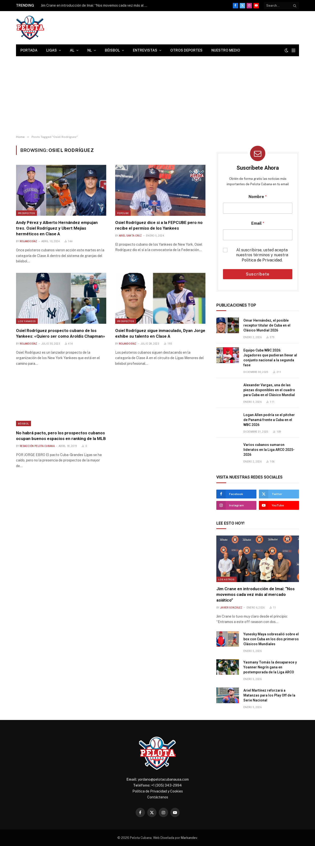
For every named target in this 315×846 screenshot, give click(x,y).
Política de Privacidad (262, 260)
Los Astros (226, 579)
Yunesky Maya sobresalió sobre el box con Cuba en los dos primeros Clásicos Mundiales (271, 639)
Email (257, 223)
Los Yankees (27, 321)
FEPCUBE (123, 213)
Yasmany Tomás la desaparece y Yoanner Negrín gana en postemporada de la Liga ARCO (270, 667)
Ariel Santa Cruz (130, 235)
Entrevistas (145, 50)
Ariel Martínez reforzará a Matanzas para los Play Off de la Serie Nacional (269, 695)
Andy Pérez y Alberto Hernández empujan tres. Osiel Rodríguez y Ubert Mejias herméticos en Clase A (57, 228)
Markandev (189, 838)
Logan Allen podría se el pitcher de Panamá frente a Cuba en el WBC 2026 (269, 420)
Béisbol (112, 50)
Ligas (51, 50)
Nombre (258, 196)
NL (89, 50)
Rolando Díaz (28, 241)
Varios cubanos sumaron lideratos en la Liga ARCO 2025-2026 (269, 450)
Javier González (231, 607)
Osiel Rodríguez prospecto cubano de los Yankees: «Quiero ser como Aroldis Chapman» (60, 333)
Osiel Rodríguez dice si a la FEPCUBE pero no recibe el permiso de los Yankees (159, 225)
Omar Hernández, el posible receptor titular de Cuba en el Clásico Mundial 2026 (266, 325)
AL (72, 50)
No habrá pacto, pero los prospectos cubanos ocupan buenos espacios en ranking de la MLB (61, 435)
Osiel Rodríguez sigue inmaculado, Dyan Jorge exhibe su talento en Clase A (160, 333)
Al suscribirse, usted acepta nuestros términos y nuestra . (262, 255)
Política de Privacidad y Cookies (157, 791)
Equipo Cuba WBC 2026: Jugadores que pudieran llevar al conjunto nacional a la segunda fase (270, 357)
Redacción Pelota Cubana (37, 446)
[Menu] (293, 50)
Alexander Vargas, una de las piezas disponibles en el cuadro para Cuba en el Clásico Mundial (269, 390)
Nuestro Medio (225, 50)
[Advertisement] (157, 95)
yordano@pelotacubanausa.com (163, 779)
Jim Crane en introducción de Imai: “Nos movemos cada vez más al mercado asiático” (96, 5)
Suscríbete (258, 274)
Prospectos (26, 213)
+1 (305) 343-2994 (166, 785)
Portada (28, 50)
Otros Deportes (186, 50)
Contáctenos (157, 797)
